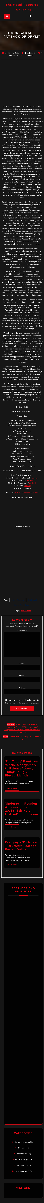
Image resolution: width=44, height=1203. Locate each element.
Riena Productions (21, 605)
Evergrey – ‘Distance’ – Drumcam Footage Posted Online (21, 845)
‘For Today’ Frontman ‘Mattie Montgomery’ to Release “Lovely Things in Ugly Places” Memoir (21, 768)
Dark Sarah (32, 600)
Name (22, 663)
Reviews (20, 1165)
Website (17, 493)
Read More (12, 788)
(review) (34, 478)
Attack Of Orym (17, 600)
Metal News (26, 610)
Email (22, 675)
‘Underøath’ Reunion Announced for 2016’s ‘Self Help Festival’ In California (21, 809)
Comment (22, 630)
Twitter (35, 493)
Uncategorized (21, 1171)
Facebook (27, 493)
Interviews (21, 1153)
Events (21, 1148)
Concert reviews (22, 1142)
